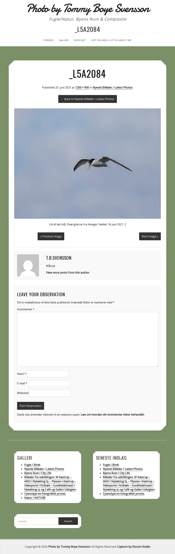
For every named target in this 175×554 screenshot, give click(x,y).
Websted (22, 392)
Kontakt (79, 40)
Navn (21, 373)
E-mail (22, 383)
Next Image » (149, 236)
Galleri (64, 40)
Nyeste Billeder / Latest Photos (112, 87)
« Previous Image (51, 236)
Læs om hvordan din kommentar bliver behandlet (112, 414)
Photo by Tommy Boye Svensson (69, 546)
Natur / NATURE (34, 497)
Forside (48, 40)
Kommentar (26, 309)
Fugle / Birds (32, 464)
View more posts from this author (67, 272)
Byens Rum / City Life (37, 473)
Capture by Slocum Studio (133, 546)
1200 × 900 (82, 87)
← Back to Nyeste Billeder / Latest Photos (87, 99)
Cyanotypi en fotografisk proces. (45, 493)
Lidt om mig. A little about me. (111, 40)
